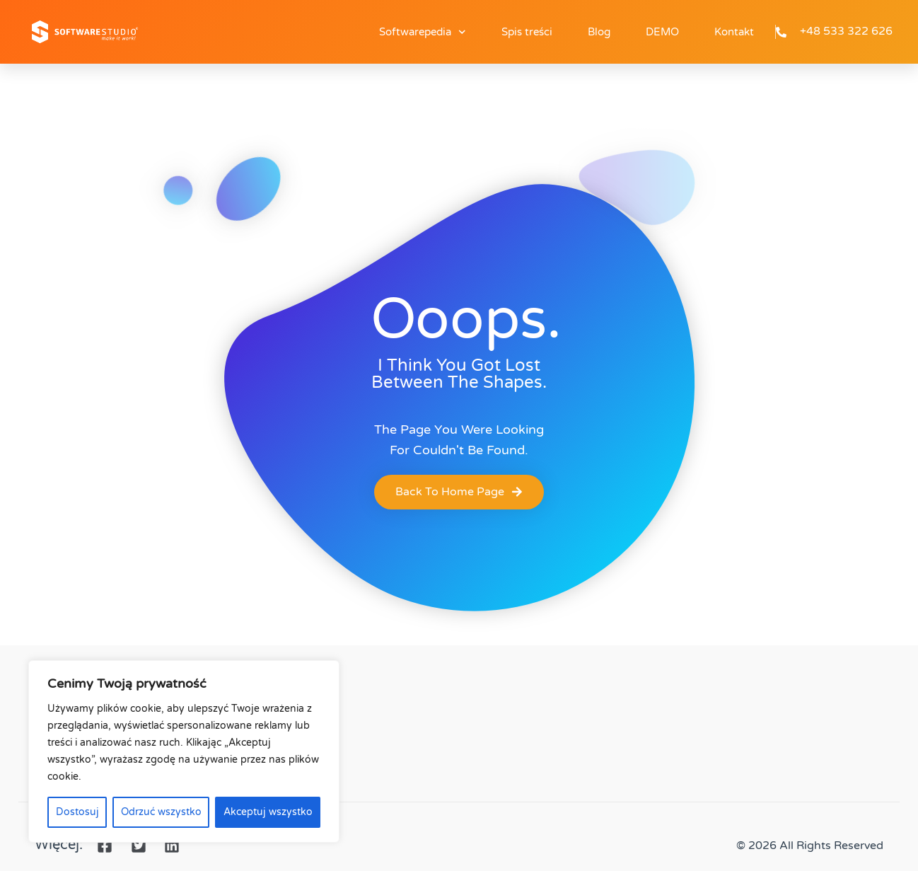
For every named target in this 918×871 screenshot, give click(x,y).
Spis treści (526, 31)
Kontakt (734, 31)
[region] (183, 751)
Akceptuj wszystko (268, 812)
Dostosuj (77, 812)
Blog (599, 31)
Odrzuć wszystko (161, 812)
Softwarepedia (422, 32)
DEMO (662, 31)
